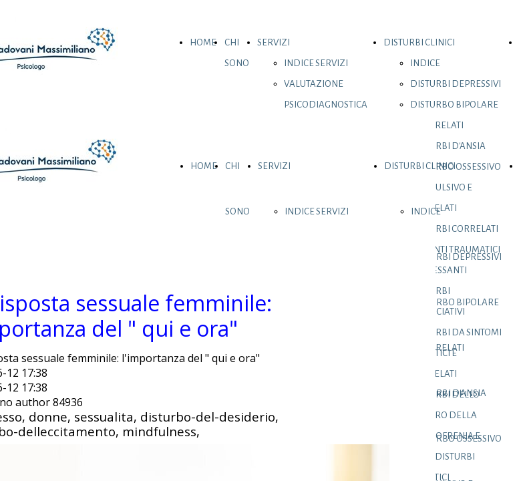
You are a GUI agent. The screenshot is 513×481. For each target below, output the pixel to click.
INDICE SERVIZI (316, 63)
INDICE (425, 63)
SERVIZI (273, 42)
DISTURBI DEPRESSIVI (455, 84)
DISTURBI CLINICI (419, 42)
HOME (203, 42)
